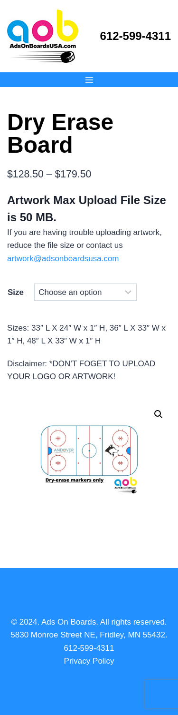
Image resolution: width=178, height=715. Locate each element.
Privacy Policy (89, 661)
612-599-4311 (135, 35)
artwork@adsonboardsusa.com (63, 258)
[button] (158, 414)
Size (16, 292)
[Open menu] (89, 79)
